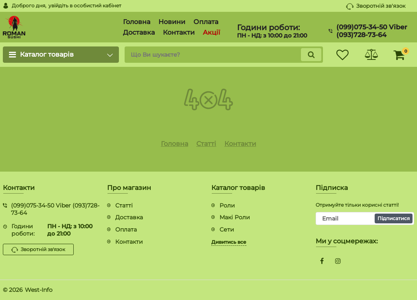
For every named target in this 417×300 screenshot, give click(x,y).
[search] (224, 54)
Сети (226, 229)
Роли (227, 205)
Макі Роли (234, 217)
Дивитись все (228, 242)
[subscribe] (365, 218)
